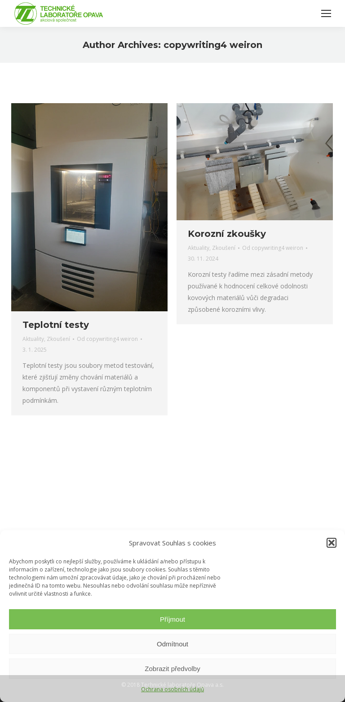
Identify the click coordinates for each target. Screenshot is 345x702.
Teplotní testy (55, 324)
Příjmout (172, 619)
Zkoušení (58, 339)
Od (107, 339)
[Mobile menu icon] (326, 13)
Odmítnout (172, 644)
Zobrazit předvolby (172, 668)
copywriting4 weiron (213, 44)
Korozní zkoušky (227, 233)
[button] (331, 542)
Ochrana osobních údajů (172, 689)
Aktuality (33, 339)
